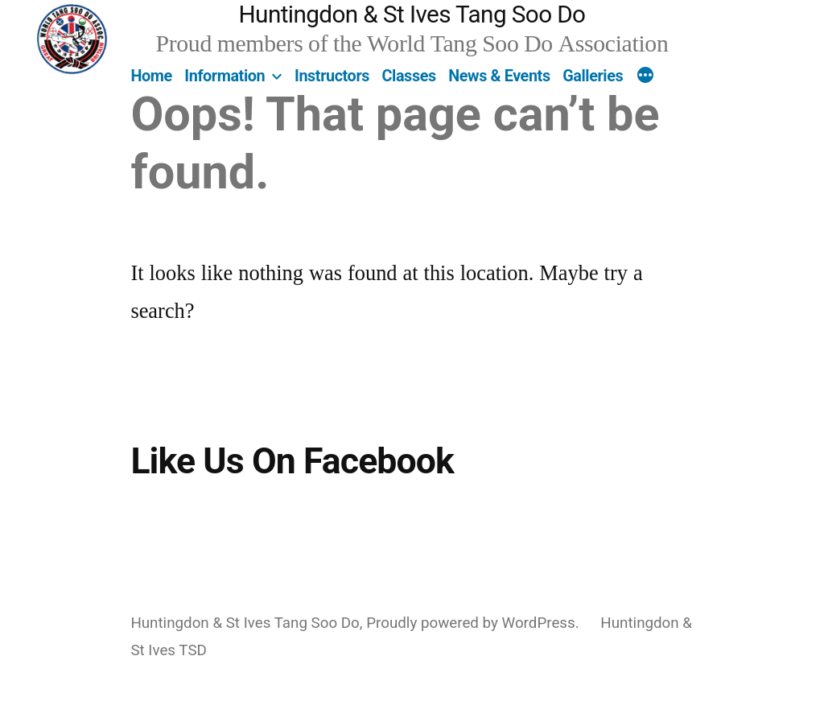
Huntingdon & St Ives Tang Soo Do (412, 14)
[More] (645, 76)
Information (224, 76)
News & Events (499, 76)
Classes (409, 76)
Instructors (332, 76)
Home (150, 76)
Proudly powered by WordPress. (474, 623)
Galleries (592, 76)
